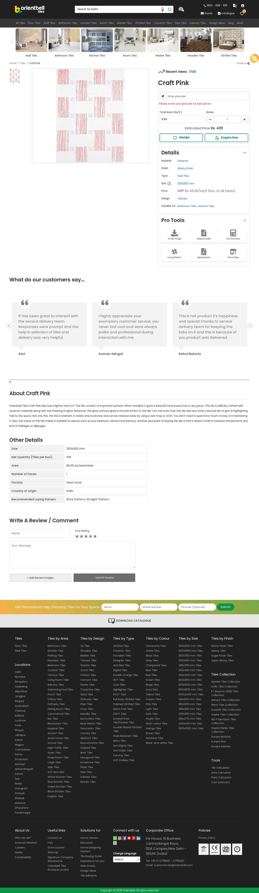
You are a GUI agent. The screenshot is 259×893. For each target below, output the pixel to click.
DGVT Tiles (119, 714)
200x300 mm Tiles (190, 714)
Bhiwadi (19, 798)
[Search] (169, 9)
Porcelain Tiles (122, 655)
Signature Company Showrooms (60, 859)
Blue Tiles (151, 670)
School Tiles (55, 743)
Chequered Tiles (156, 665)
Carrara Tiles (88, 733)
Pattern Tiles (88, 675)
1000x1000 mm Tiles (191, 728)
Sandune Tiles (154, 738)
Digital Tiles (120, 670)
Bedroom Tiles (56, 665)
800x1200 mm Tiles (191, 685)
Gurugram (21, 788)
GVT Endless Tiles (124, 760)
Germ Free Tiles (123, 709)
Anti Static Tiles (122, 750)
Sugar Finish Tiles (221, 655)
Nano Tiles (119, 741)
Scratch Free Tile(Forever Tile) (123, 720)
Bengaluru (21, 681)
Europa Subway (220, 746)
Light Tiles (152, 709)
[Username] (207, 96)
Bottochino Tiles (90, 718)
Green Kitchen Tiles (60, 786)
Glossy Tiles (218, 651)
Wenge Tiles (153, 728)
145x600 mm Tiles (190, 699)
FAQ (50, 842)
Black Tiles (152, 655)
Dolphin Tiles (55, 796)
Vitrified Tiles (143, 23)
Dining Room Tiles (59, 709)
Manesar (20, 803)
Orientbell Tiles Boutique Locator (58, 867)
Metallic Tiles (88, 714)
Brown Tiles (153, 733)
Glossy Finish (185, 168)
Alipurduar (21, 691)
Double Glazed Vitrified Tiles (127, 729)
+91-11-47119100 (160, 861)
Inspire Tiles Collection (225, 714)
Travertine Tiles (90, 689)
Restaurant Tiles (58, 723)
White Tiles (153, 651)
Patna (18, 754)
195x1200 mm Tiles (190, 704)
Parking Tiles (55, 655)
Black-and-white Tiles (159, 743)
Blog (231, 23)
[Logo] (30, 9)
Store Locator (56, 847)
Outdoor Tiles (56, 670)
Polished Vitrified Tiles (126, 704)
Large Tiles (54, 762)
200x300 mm (186, 183)
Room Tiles (107, 23)
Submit (226, 607)
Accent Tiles (55, 733)
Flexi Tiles (181, 23)
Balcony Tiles (56, 685)
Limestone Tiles (90, 762)
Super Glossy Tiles (222, 660)
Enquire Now (226, 138)
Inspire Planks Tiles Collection (222, 730)
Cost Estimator (220, 782)
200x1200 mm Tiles (190, 675)
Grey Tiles (152, 660)
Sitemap (53, 852)
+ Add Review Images (40, 578)
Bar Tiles (53, 718)
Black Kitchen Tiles (59, 791)
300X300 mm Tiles (190, 655)
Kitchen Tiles (89, 23)
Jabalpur (20, 735)
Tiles (23, 63)
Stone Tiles (87, 670)
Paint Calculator (221, 777)
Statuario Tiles (89, 699)
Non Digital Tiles (123, 745)
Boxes (210, 112)
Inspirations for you (92, 861)
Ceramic (183, 161)
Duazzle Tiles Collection (226, 709)
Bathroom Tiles (68, 23)
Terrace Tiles (56, 675)
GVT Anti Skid (56, 772)
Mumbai (20, 677)
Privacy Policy (207, 838)
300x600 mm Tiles (190, 660)
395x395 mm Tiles (190, 665)
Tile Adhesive (88, 875)
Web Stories (87, 866)
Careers (20, 847)
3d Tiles (85, 646)
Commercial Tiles (59, 714)
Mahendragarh (24, 769)
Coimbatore (22, 749)
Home (13, 63)
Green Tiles (153, 680)
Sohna (19, 774)
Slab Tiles (53, 767)
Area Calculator (221, 772)
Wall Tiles (49, 23)
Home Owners (89, 838)
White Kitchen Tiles (60, 777)
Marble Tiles (124, 23)
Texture (182, 198)
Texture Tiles (88, 660)
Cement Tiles (88, 680)
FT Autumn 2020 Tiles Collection (224, 693)
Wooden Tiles (88, 651)
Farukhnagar (23, 812)
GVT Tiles (119, 680)
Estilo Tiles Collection (224, 686)
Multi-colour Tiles (156, 723)
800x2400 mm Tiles (191, 694)
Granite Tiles (88, 665)
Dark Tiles (152, 714)
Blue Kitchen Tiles (58, 782)
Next (246, 41)
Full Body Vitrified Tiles (126, 699)
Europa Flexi (218, 741)
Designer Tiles (121, 660)
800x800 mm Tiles (190, 680)
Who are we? (23, 838)
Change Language (124, 853)
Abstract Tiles (88, 738)
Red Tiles (151, 675)
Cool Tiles (119, 685)
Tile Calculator (220, 768)
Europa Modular (221, 736)
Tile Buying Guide (91, 856)
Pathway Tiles (56, 704)
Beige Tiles (152, 685)
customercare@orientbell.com (173, 865)
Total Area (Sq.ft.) (171, 112)
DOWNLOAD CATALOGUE (129, 621)
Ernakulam (21, 759)
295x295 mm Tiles (190, 709)
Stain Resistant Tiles (125, 736)
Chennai (20, 711)
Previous (13, 41)
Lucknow (20, 720)
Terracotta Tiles (156, 646)
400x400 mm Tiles (190, 723)
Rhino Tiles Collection (224, 705)
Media (18, 852)
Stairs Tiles (54, 752)
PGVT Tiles (119, 694)
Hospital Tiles (56, 728)
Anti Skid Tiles (121, 665)
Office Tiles (55, 699)
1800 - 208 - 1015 (215, 5)
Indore (19, 740)
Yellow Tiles (153, 694)
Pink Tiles (151, 704)
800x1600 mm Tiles (191, 689)
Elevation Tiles (56, 660)
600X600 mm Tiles (190, 646)
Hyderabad (22, 706)
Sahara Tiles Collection (225, 700)
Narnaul (19, 764)
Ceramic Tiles (163, 23)
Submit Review (104, 577)
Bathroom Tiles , (188, 206)
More (240, 23)
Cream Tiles (153, 699)
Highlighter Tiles (123, 689)
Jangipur (20, 696)
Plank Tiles (86, 767)
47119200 (178, 861)
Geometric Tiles (90, 728)
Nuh (17, 778)
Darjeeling (21, 686)
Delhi (18, 672)
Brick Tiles (86, 752)
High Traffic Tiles (58, 748)
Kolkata (19, 715)
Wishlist (181, 138)
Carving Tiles (121, 755)
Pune (18, 725)
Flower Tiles (87, 685)
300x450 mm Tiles (190, 670)
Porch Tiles (54, 694)
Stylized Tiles (88, 748)
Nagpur (19, 745)
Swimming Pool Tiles (60, 689)
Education (86, 842)
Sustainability (23, 857)
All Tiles (20, 23)
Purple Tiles (153, 718)
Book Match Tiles (90, 723)
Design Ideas (217, 23)
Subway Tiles (198, 23)
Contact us (55, 838)
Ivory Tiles (152, 689)
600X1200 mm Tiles (191, 651)
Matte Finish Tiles (222, 646)
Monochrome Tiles (92, 743)
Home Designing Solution (90, 849)
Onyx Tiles (86, 709)
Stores (206, 13)
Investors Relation (26, 842)
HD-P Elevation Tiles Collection (223, 721)
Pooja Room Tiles (58, 757)
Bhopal (19, 730)
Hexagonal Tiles (90, 757)
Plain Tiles (86, 704)
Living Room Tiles (58, 680)
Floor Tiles (34, 23)
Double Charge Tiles (125, 675)
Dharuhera (21, 808)
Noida (18, 783)
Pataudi (19, 793)
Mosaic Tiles (88, 782)
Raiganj (19, 701)
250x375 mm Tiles (190, 718)
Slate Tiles (86, 694)
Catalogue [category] (226, 13)
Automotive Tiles (58, 738)
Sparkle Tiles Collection (225, 681)
